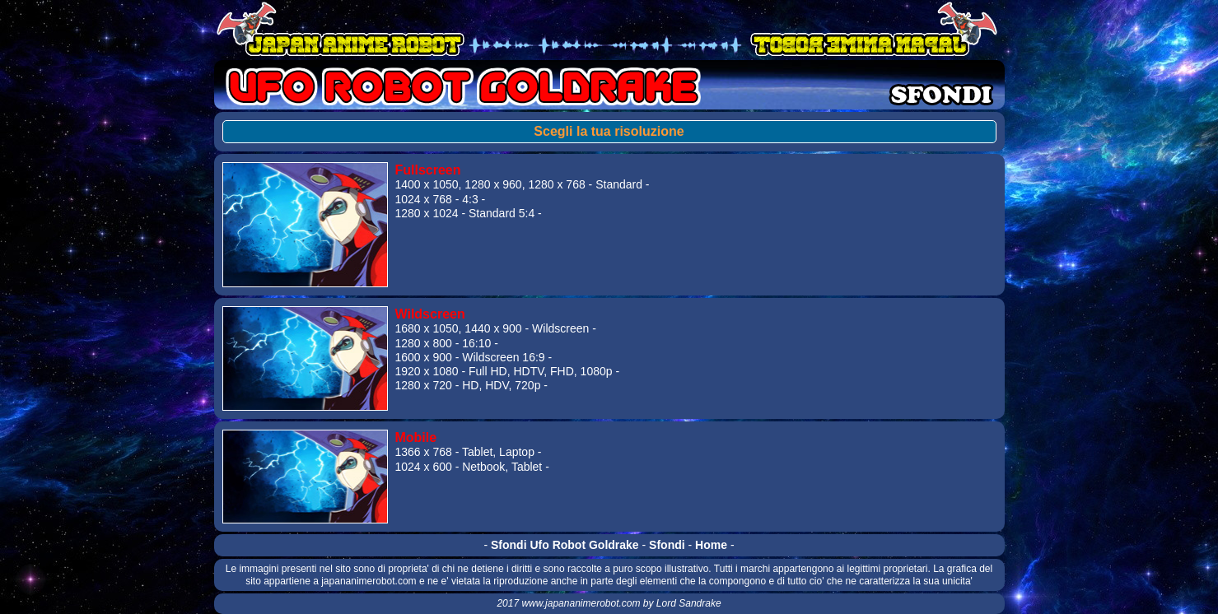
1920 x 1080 (426, 371)
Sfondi (667, 544)
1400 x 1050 (426, 184)
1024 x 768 (422, 199)
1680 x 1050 (426, 328)
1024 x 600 (422, 466)
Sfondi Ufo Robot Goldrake (565, 544)
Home (711, 544)
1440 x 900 (492, 328)
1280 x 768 (556, 184)
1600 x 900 (422, 357)
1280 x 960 (492, 184)
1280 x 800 (422, 343)
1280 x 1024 (426, 213)
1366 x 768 (422, 451)
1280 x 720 (422, 385)
